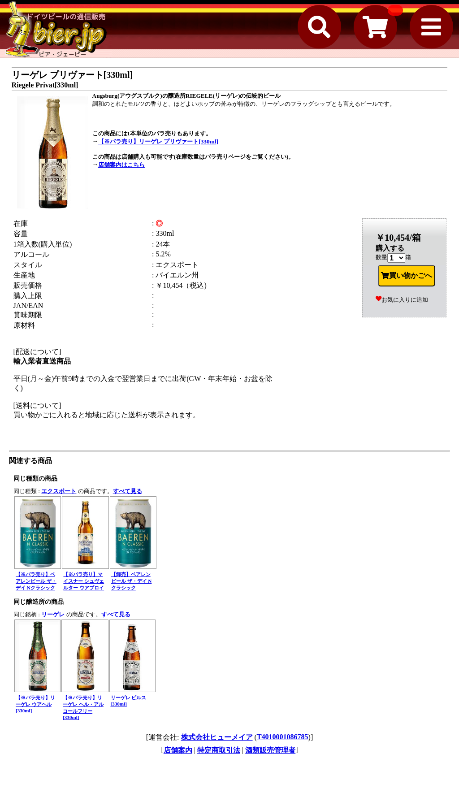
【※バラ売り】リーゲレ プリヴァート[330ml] (158, 141)
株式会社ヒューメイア (217, 737)
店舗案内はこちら (121, 164)
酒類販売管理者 (270, 750)
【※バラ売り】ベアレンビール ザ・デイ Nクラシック (36, 581)
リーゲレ (53, 614)
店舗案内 (178, 750)
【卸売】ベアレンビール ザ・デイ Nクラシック (131, 581)
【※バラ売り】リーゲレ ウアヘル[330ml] (35, 704)
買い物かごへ (406, 276)
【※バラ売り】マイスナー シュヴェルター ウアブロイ (83, 581)
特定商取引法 (218, 750)
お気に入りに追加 (402, 299)
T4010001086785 (282, 737)
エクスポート (58, 491)
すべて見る (127, 491)
